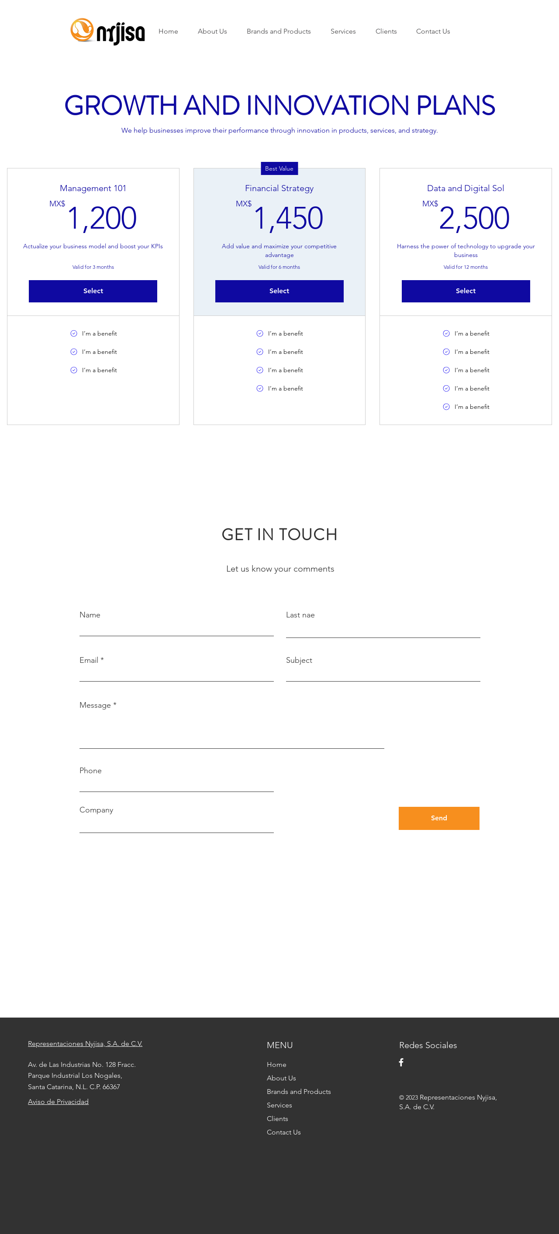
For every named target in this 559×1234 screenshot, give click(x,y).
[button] (282, 31)
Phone (90, 771)
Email (88, 660)
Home (276, 1064)
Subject (299, 660)
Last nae (300, 615)
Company (96, 810)
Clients (277, 1118)
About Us (281, 1078)
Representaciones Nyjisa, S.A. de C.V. (85, 1043)
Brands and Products (299, 1091)
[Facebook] (401, 1062)
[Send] (439, 818)
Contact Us (284, 1132)
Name (89, 615)
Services (279, 1105)
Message (95, 705)
